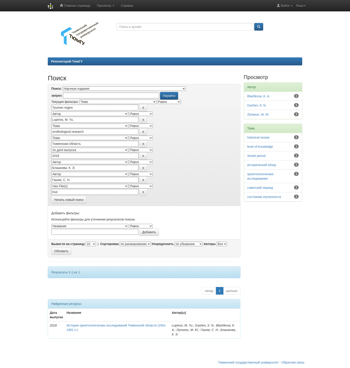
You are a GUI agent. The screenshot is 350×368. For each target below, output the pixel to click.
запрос (56, 95)
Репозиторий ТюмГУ (67, 61)
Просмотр (105, 5)
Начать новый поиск (68, 200)
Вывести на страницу (68, 244)
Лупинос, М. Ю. (258, 114)
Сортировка (109, 244)
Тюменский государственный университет (248, 362)
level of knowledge (260, 146)
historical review (258, 137)
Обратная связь (292, 362)
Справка (127, 5)
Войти (285, 5)
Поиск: (56, 88)
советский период (260, 187)
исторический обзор (261, 165)
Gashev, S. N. (257, 105)
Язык (301, 5)
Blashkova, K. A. (258, 96)
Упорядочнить (163, 244)
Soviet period (256, 156)
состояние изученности (264, 197)
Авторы (210, 244)
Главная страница (75, 5)
